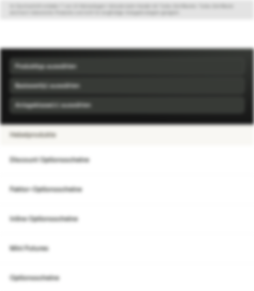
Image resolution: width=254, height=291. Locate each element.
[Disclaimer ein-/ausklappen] (127, 9)
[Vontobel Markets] (32, 34)
